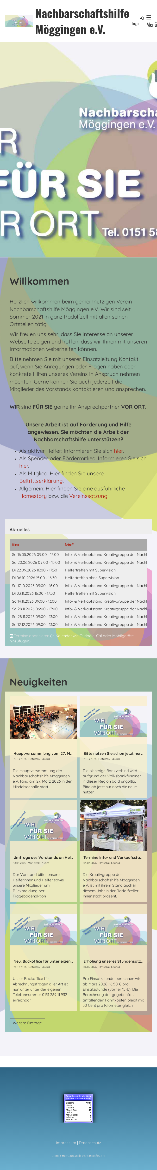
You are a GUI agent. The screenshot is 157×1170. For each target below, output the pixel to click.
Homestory (33, 496)
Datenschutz (90, 1142)
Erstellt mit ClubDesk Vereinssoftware (78, 1156)
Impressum (66, 1142)
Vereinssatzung (88, 496)
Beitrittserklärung (41, 480)
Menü (151, 21)
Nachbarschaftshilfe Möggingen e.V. (82, 21)
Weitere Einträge (27, 1022)
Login (138, 21)
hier (118, 451)
